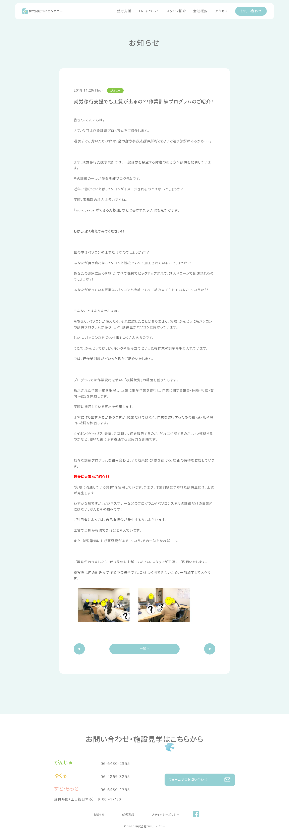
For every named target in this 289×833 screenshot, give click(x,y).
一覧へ (144, 650)
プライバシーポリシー (160, 813)
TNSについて (148, 11)
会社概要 (200, 11)
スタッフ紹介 (176, 11)
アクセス (221, 11)
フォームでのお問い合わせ (200, 777)
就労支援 (124, 11)
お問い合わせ (251, 11)
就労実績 (126, 813)
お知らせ (102, 813)
